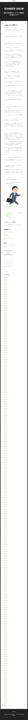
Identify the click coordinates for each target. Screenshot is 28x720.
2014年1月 (5, 528)
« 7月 (4, 271)
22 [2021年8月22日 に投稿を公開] (12, 264)
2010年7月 (5, 602)
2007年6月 (5, 667)
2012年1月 (5, 570)
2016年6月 (5, 478)
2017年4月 (5, 460)
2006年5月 (5, 689)
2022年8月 (5, 352)
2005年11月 (6, 700)
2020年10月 (6, 387)
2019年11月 (6, 406)
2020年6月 (5, 394)
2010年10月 (6, 597)
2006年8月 (5, 684)
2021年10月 (6, 366)
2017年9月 (5, 452)
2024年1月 (5, 324)
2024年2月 (5, 322)
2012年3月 (5, 567)
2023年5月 (5, 336)
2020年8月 (5, 390)
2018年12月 (6, 425)
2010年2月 (5, 611)
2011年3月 (5, 588)
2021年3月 (5, 378)
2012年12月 (6, 551)
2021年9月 (5, 368)
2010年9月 (5, 598)
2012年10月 (6, 555)
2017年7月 (5, 455)
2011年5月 (5, 584)
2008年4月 (5, 649)
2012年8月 (5, 558)
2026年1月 (5, 282)
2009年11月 (6, 616)
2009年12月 (6, 614)
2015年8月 (5, 495)
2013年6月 (5, 541)
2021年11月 (6, 364)
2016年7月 (5, 476)
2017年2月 (5, 464)
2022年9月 (5, 350)
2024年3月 (5, 320)
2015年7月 (5, 497)
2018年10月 (6, 429)
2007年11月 (6, 658)
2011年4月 (5, 586)
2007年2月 (5, 674)
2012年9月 (5, 556)
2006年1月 (5, 696)
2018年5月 (5, 438)
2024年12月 (6, 305)
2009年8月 (5, 621)
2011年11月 (6, 574)
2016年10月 (6, 471)
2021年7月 (5, 371)
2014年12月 (6, 509)
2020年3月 (5, 399)
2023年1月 (5, 343)
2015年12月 (6, 488)
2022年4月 (5, 357)
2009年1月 (5, 633)
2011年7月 (5, 581)
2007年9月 (5, 661)
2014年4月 (5, 523)
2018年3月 (5, 441)
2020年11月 (6, 385)
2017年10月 (6, 450)
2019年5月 (5, 417)
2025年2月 (5, 301)
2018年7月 (5, 434)
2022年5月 (5, 355)
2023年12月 (6, 326)
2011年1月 (5, 591)
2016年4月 (5, 481)
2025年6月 (5, 294)
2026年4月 (5, 277)
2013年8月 (5, 537)
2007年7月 (5, 665)
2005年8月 (5, 705)
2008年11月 (6, 637)
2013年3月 (5, 546)
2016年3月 (5, 483)
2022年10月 (6, 348)
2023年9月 (5, 331)
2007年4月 (5, 670)
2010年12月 (6, 593)
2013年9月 (5, 535)
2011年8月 (5, 579)
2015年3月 (5, 504)
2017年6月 (5, 457)
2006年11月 (6, 679)
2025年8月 (5, 291)
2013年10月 (6, 534)
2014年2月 (5, 527)
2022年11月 (6, 347)
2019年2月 (5, 422)
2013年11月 (6, 532)
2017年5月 (5, 459)
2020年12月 (6, 383)
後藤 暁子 (16, 27)
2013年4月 (5, 544)
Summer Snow (14, 8)
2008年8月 (5, 642)
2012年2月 (5, 569)
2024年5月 (5, 317)
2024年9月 (5, 310)
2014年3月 (5, 525)
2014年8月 (5, 516)
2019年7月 (5, 413)
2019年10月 (6, 408)
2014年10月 (6, 513)
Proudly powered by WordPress (9, 714)
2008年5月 (5, 647)
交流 (7, 206)
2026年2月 (5, 280)
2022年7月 (5, 354)
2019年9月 (5, 410)
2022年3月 (5, 359)
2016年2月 (5, 485)
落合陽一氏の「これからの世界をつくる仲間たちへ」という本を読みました (9, 214)
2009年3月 (5, 630)
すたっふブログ (6, 236)
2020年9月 (5, 389)
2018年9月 (5, 431)
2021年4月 (5, 376)
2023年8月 (5, 333)
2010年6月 (5, 604)
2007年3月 (5, 672)
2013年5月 (5, 542)
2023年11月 (6, 327)
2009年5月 (5, 626)
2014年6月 (5, 520)
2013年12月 (6, 530)
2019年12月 (6, 404)
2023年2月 (5, 341)
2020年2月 (5, 401)
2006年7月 (5, 686)
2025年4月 (5, 298)
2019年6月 (5, 415)
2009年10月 (6, 618)
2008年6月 (5, 646)
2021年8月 (5, 369)
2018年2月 (5, 443)
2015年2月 (5, 506)
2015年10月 (6, 492)
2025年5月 (5, 296)
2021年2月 (5, 380)
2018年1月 (5, 445)
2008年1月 (5, 654)
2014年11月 (6, 511)
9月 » (7, 271)
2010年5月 (5, 605)
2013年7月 (5, 539)
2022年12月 (6, 345)
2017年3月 (5, 462)
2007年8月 (5, 663)
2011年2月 (5, 590)
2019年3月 (5, 420)
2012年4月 (5, 565)
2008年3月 (5, 651)
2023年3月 (5, 340)
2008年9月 (5, 640)
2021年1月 (5, 382)
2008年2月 (5, 653)
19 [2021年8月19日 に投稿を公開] (8, 264)
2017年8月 (5, 453)
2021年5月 (5, 375)
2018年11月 (6, 427)
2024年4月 (5, 319)
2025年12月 (6, 284)
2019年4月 (5, 418)
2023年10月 (6, 329)
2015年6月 (5, 499)
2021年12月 (6, 362)
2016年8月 (5, 474)
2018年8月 (5, 432)
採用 (10, 206)
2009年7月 (5, 623)
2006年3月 (5, 693)
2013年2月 (5, 548)
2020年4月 (5, 397)
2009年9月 (5, 619)
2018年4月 (5, 439)
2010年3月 (5, 609)
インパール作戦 (19, 212)
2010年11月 (6, 595)
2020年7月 (5, 392)
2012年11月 (6, 553)
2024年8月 (5, 312)
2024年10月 (6, 308)
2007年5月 (5, 668)
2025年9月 (5, 289)
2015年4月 (5, 502)
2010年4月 (5, 607)
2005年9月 (5, 703)
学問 (8, 206)
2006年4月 (5, 691)
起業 (12, 206)
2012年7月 (5, 560)
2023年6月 (5, 334)
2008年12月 (6, 635)
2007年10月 (6, 660)
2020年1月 (5, 403)
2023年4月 (5, 338)
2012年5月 (5, 563)
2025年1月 (5, 303)
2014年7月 (5, 518)
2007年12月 (6, 656)
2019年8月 (5, 411)
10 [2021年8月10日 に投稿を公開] (5, 261)
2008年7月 (5, 644)
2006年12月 (6, 677)
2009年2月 (5, 632)
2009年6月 (5, 625)
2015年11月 (6, 490)
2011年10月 (6, 576)
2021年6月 (5, 373)
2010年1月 (5, 612)
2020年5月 (5, 396)
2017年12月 (6, 446)
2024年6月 (5, 315)
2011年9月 (5, 577)
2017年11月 (6, 448)
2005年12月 (6, 698)
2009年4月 (5, 628)
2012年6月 (5, 562)
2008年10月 (6, 639)
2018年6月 (5, 436)
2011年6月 (5, 583)
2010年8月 (5, 600)
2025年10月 (6, 287)
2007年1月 (5, 675)
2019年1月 (5, 424)
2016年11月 (6, 469)
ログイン (15, 224)
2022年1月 (5, 361)
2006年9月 (5, 682)
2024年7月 (5, 313)
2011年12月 (6, 572)
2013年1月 (5, 549)
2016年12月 (6, 467)
